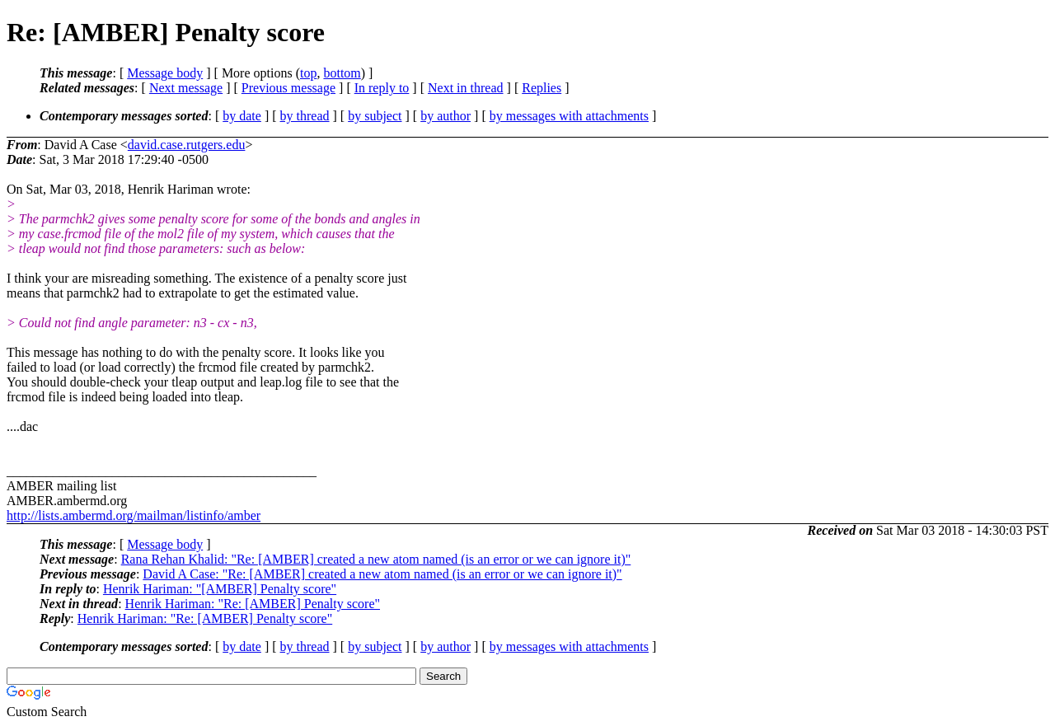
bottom (341, 73)
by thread (305, 116)
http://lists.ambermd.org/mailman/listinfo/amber (133, 515)
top (308, 73)
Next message (186, 88)
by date (242, 116)
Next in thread (466, 88)
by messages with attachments (569, 116)
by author (445, 116)
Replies (541, 88)
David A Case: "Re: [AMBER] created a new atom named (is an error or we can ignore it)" (382, 574)
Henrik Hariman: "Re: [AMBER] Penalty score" (252, 604)
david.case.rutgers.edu (187, 145)
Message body (165, 73)
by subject (374, 116)
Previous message (288, 88)
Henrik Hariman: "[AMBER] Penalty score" (219, 589)
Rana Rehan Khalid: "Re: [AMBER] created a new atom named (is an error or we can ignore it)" (376, 559)
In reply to (382, 88)
